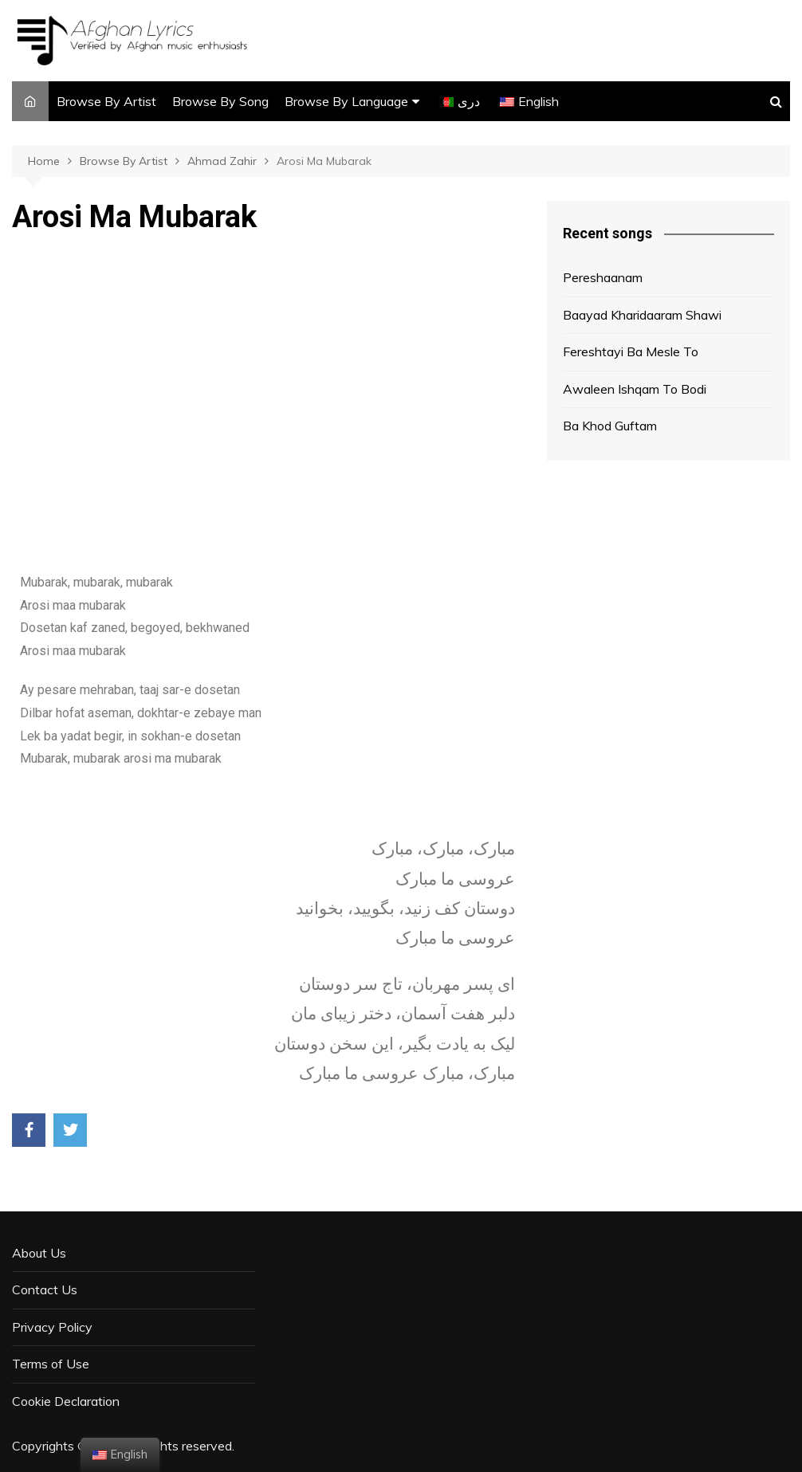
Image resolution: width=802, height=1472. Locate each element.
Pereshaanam (603, 277)
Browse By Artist (106, 101)
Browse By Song (220, 101)
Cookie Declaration (66, 1401)
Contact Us (44, 1289)
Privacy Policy (52, 1327)
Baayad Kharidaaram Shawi (642, 315)
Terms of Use (50, 1364)
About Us (39, 1253)
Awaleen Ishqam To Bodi (634, 389)
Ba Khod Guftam (610, 426)
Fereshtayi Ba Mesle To (630, 351)
